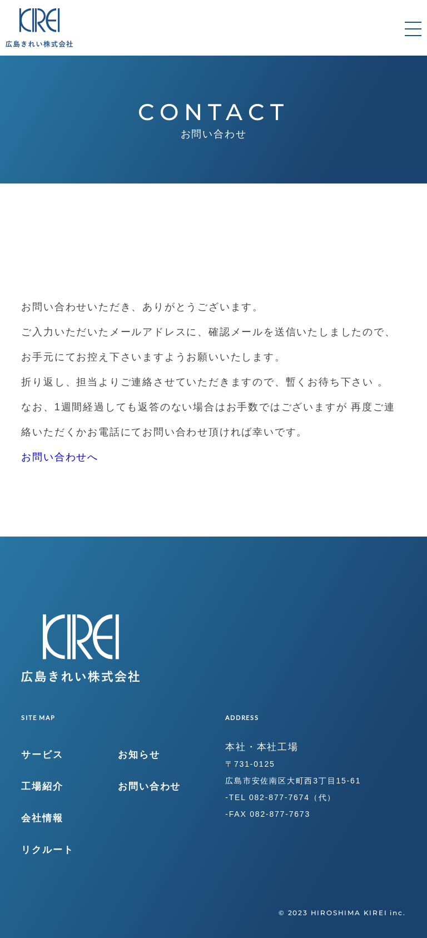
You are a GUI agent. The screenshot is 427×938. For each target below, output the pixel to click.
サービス (42, 755)
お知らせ (139, 755)
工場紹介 (42, 786)
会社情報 (42, 818)
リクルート (47, 850)
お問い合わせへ (59, 457)
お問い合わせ (149, 786)
